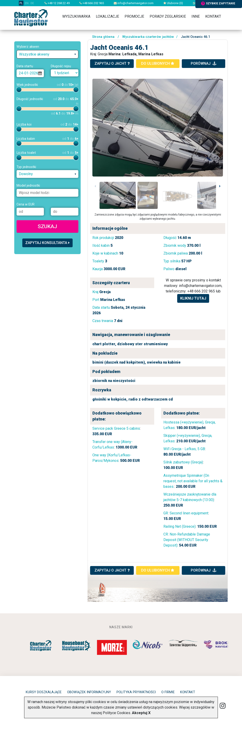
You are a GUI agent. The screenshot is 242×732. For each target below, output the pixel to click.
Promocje (134, 16)
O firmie (168, 692)
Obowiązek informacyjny (89, 692)
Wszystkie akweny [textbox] (34, 54)
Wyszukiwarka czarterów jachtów (148, 37)
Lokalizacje (107, 16)
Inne (195, 16)
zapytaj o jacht (112, 63)
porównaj (203, 63)
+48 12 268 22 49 (57, 3)
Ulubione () (173, 3)
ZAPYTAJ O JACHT (112, 570)
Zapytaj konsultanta (47, 243)
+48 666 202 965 (92, 3)
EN (26, 3)
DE (32, 3)
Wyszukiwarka (76, 16)
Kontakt (213, 16)
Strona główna (103, 37)
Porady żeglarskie (168, 16)
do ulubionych (157, 63)
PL (21, 3)
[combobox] (48, 54)
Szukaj (47, 226)
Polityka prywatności (136, 692)
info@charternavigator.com (134, 3)
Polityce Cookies (116, 713)
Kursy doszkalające (44, 692)
